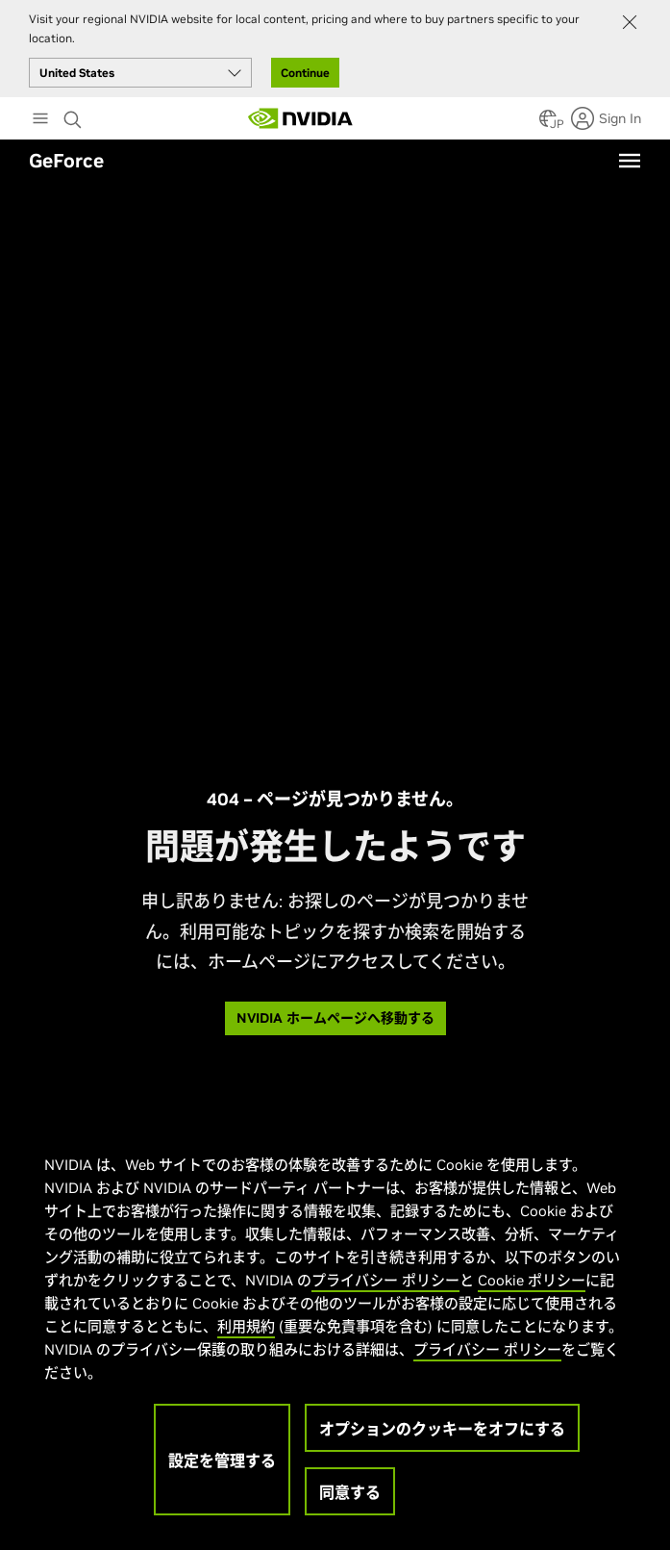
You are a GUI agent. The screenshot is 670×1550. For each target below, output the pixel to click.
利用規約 (246, 1326)
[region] (333, 1325)
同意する (350, 1492)
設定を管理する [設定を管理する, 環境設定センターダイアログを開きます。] (222, 1460)
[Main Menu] (40, 120)
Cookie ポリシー (531, 1280)
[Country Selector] (547, 124)
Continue (305, 72)
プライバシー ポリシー (385, 1280)
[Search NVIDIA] (75, 114)
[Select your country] (140, 73)
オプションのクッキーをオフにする (442, 1428)
